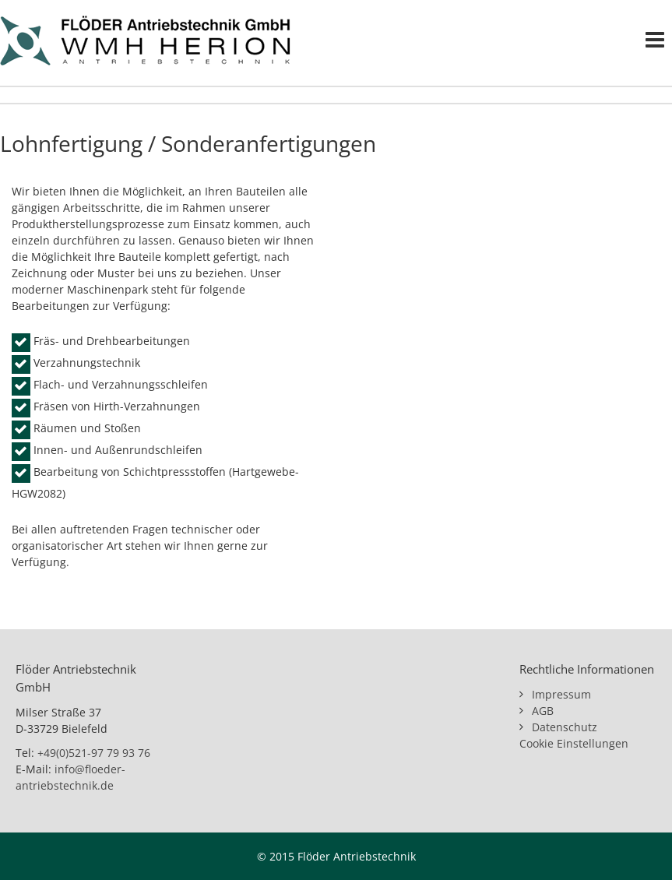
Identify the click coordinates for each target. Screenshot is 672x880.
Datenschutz (564, 727)
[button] (34, 845)
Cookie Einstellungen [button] (573, 743)
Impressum (561, 694)
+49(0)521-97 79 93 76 (93, 752)
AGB (543, 710)
